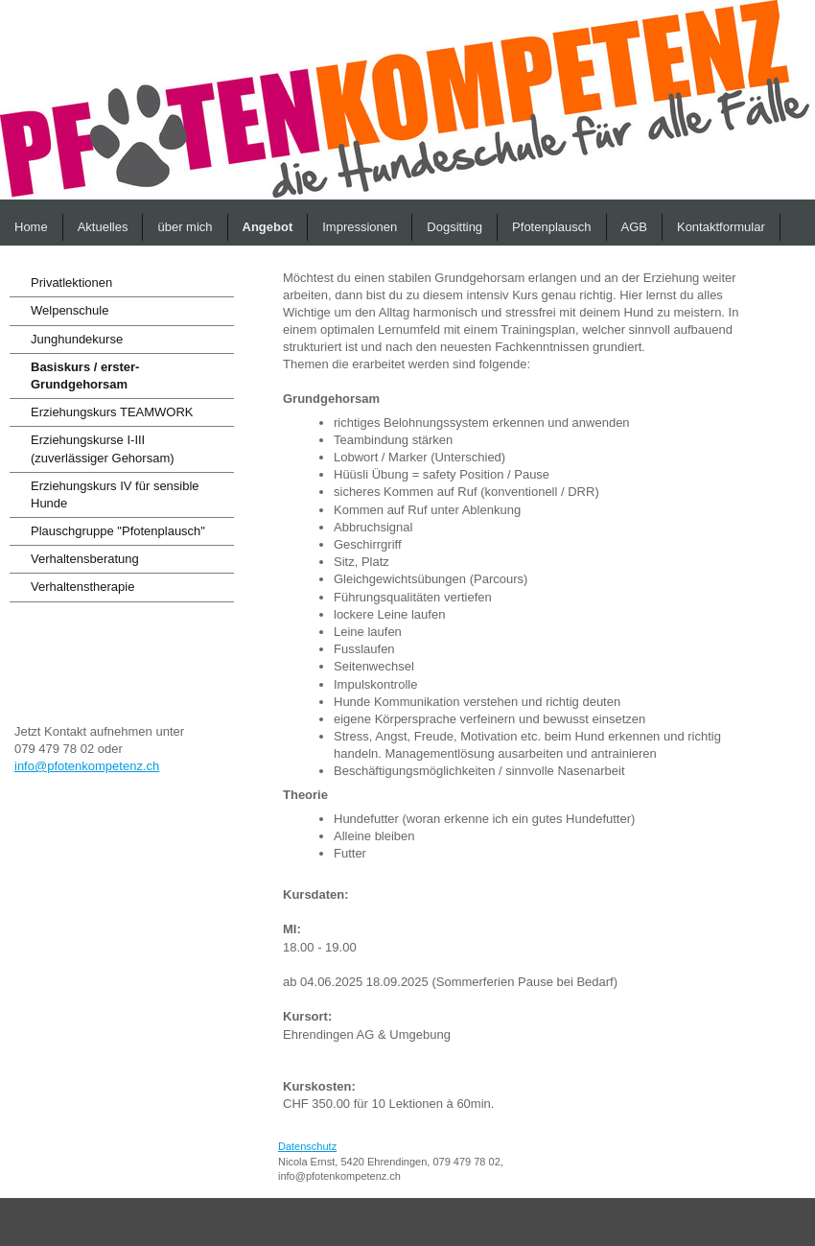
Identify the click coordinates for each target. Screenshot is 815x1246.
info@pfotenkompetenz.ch (86, 766)
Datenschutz (307, 1146)
